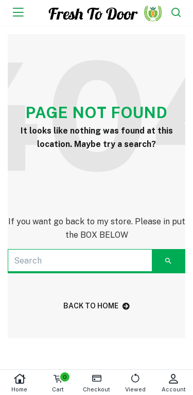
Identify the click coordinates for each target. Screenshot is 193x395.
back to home (96, 306)
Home (19, 382)
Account (173, 382)
